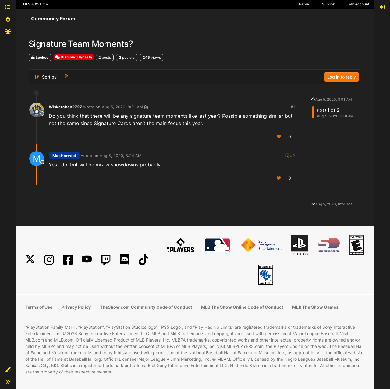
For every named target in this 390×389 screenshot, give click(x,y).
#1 (293, 106)
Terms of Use (38, 307)
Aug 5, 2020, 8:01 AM (122, 106)
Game (304, 4)
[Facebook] (68, 259)
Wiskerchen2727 (65, 106)
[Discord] (124, 259)
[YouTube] (87, 259)
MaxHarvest (64, 155)
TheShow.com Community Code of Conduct (146, 307)
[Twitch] (106, 259)
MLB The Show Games (315, 307)
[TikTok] (143, 259)
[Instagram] (49, 259)
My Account (359, 4)
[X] (30, 259)
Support (328, 4)
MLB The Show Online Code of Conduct (242, 307)
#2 (292, 155)
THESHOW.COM (35, 4)
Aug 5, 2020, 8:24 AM (121, 155)
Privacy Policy (76, 307)
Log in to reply (341, 76)
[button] (7, 369)
